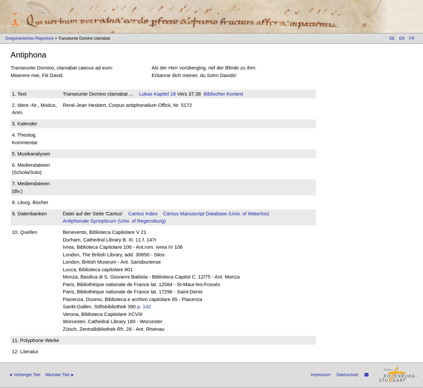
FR (411, 38)
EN (402, 38)
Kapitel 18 (164, 94)
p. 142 (144, 306)
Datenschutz (347, 374)
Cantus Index (142, 213)
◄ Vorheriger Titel (24, 374)
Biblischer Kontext (223, 94)
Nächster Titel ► (60, 374)
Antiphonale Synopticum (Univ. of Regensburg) (114, 221)
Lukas (145, 94)
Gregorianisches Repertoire (29, 38)
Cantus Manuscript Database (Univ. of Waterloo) (216, 213)
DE (392, 38)
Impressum (320, 374)
